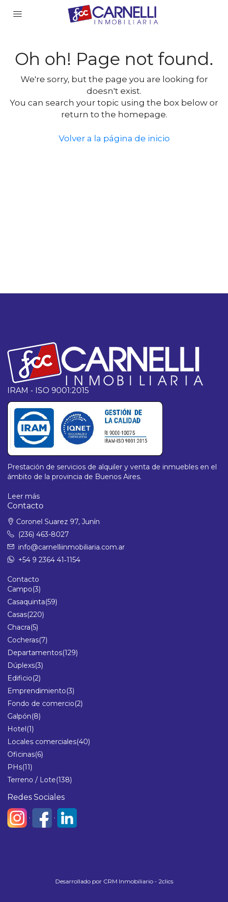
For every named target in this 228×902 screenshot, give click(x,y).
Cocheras (23, 640)
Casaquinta (26, 601)
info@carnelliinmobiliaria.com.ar (71, 547)
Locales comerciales (41, 741)
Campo (19, 589)
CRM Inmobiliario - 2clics (138, 881)
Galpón (19, 716)
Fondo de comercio (40, 703)
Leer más (23, 496)
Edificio (19, 678)
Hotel (16, 729)
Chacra (18, 627)
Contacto (23, 579)
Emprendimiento (36, 690)
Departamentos (34, 652)
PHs (14, 767)
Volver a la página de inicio (114, 138)
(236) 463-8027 (43, 534)
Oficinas (21, 754)
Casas (17, 614)
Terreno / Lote (31, 779)
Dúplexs (21, 665)
